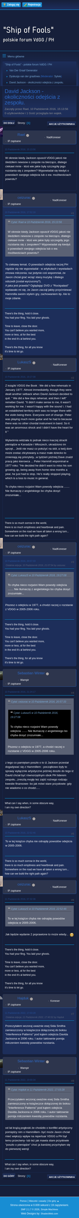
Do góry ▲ (53, 1201)
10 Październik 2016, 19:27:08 (20, 377)
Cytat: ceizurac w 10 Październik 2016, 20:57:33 (38, 701)
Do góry (9, 1176)
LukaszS (24, 362)
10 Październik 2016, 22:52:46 (20, 832)
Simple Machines (49, 1209)
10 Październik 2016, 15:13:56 (20, 149)
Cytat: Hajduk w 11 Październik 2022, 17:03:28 (37, 1089)
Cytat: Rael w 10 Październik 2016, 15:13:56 (36, 222)
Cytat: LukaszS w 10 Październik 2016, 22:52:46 (38, 908)
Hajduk (23, 998)
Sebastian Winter (31, 673)
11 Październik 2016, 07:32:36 (20, 899)
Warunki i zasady (37, 1201)
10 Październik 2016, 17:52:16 (20, 212)
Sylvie (57, 76)
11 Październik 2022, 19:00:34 (20, 1080)
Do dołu (9, 123)
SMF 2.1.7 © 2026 (30, 1209)
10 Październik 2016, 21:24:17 (20, 692)
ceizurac (24, 198)
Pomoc (23, 1201)
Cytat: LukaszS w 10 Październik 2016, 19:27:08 (38, 575)
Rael (21, 135)
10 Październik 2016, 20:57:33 (20, 561)
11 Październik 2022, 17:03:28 (20, 1013)
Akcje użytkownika (62, 124)
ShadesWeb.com (49, 1213)
